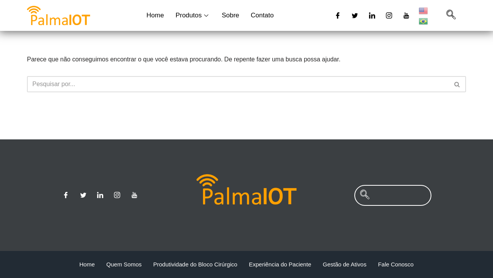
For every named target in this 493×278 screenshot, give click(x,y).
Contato (262, 15)
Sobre (230, 15)
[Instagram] (389, 15)
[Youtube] (406, 15)
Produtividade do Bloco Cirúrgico (195, 264)
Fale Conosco (396, 264)
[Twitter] (355, 15)
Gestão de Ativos (344, 264)
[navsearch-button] (451, 15)
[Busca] (238, 84)
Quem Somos (124, 264)
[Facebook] (338, 15)
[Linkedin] (372, 15)
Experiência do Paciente (280, 264)
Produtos (193, 15)
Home (155, 15)
